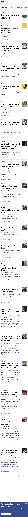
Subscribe (6, 514)
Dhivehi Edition (4, 7)
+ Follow (24, 16)
